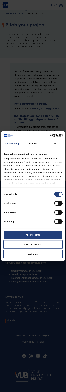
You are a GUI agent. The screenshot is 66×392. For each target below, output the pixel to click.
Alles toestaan (33, 235)
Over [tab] (54, 143)
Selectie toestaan (33, 244)
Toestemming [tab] (12, 143)
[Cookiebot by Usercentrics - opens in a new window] (50, 135)
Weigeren (33, 254)
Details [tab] (33, 143)
